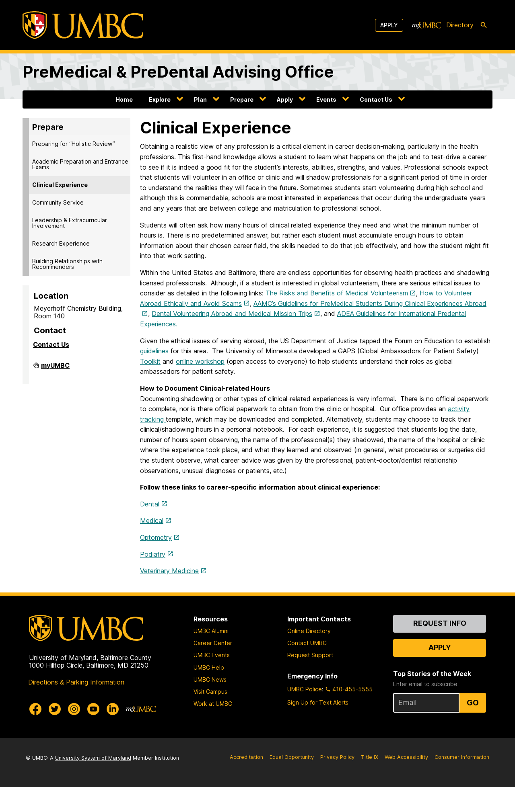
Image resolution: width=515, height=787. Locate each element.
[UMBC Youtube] (93, 709)
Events (326, 99)
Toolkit (150, 361)
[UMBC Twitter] (55, 709)
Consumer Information (462, 757)
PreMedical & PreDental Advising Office (178, 72)
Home (124, 99)
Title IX (369, 757)
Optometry (156, 537)
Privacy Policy (337, 757)
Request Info (439, 623)
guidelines (154, 351)
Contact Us (376, 99)
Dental (149, 504)
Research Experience (61, 243)
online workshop (200, 361)
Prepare (241, 99)
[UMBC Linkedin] (113, 709)
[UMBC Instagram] (74, 709)
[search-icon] (483, 25)
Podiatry (152, 554)
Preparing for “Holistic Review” (73, 143)
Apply (389, 25)
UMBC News (210, 679)
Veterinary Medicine (169, 571)
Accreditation (246, 757)
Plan (200, 99)
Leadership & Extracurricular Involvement (69, 223)
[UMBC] (83, 25)
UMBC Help (209, 667)
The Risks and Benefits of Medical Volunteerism (337, 293)
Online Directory (309, 630)
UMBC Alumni (211, 630)
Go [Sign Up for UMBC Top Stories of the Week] (473, 702)
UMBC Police (304, 689)
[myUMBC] (426, 25)
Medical (151, 520)
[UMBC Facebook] (35, 709)
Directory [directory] (460, 25)
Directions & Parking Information (76, 682)
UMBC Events (212, 655)
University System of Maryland (93, 758)
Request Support (310, 655)
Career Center (213, 642)
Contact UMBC (307, 642)
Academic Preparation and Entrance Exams (80, 164)
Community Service (58, 202)
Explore (160, 99)
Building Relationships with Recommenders (67, 264)
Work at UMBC (213, 703)
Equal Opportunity (292, 757)
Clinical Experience (60, 184)
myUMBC (55, 369)
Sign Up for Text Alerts (317, 702)
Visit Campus (210, 691)
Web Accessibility (406, 757)
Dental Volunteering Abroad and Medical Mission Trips (232, 313)
